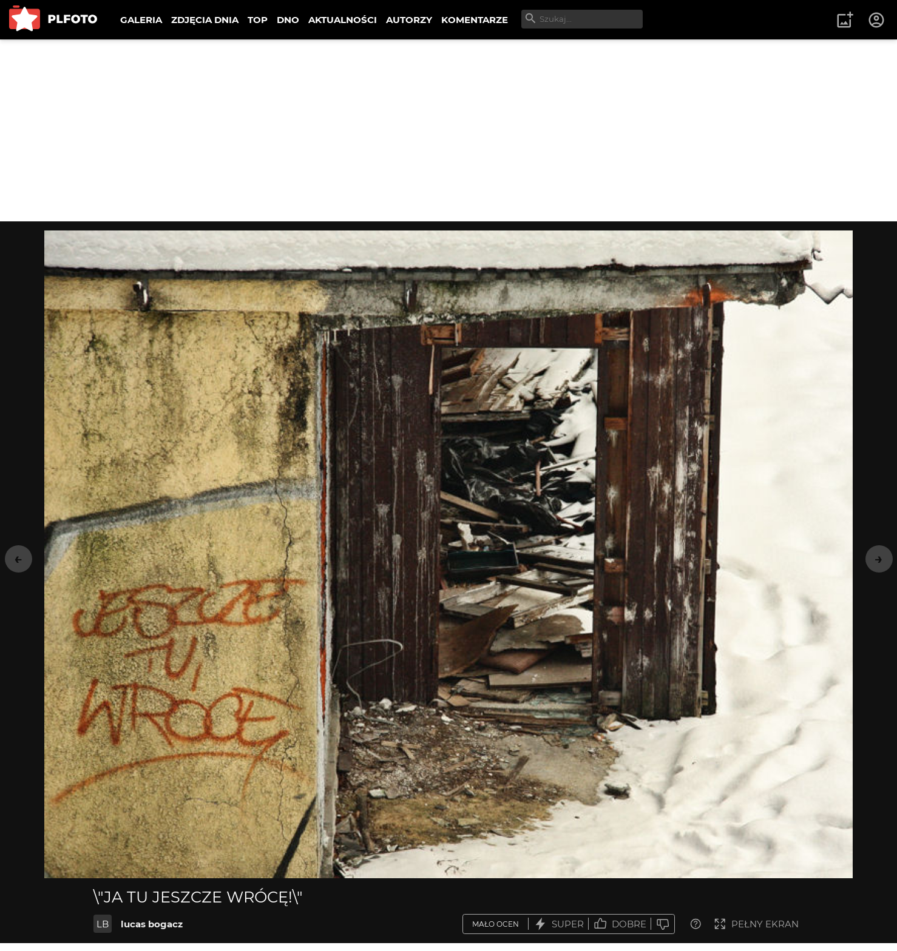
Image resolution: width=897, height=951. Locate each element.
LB (102, 924)
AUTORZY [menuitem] (409, 19)
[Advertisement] (448, 130)
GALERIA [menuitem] (141, 19)
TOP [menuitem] (258, 19)
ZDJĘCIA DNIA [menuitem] (205, 19)
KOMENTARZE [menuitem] (474, 19)
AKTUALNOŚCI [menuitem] (342, 19)
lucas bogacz (152, 924)
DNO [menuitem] (288, 19)
